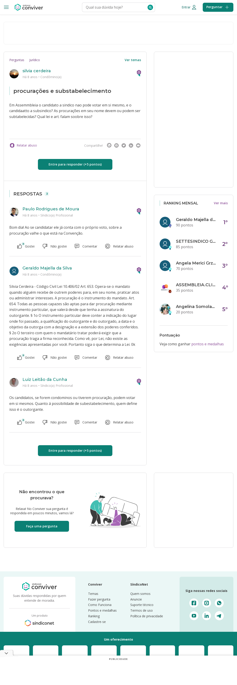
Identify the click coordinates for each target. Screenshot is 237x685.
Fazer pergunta (99, 599)
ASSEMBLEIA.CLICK (196, 284)
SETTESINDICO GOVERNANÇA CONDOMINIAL (196, 241)
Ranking (94, 616)
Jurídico (34, 60)
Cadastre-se (97, 622)
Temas (93, 593)
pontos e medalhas (207, 343)
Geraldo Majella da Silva (47, 268)
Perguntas (16, 60)
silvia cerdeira (36, 70)
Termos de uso (141, 610)
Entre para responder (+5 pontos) (75, 164)
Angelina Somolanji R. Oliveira (196, 306)
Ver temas (133, 60)
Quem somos (140, 593)
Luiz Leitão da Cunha (44, 379)
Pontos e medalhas (102, 610)
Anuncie (136, 599)
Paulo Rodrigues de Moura (50, 209)
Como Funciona (99, 605)
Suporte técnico (141, 605)
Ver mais (221, 203)
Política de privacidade (146, 616)
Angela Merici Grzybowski (196, 263)
